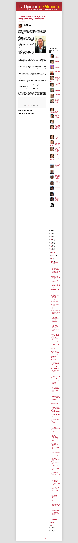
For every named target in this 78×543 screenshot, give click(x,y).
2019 (51, 242)
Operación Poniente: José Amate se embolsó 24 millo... (55, 508)
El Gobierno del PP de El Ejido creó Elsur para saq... (55, 496)
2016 (51, 246)
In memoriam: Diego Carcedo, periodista (57, 95)
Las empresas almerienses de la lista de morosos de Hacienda (57, 177)
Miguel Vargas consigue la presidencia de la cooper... (55, 478)
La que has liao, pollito (55, 354)
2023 (51, 236)
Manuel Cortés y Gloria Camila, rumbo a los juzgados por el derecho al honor (55, 128)
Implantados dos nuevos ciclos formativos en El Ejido (55, 307)
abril (52, 521)
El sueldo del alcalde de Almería (57, 171)
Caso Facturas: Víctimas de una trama (55, 488)
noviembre (53, 252)
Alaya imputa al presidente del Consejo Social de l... (55, 417)
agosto (52, 256)
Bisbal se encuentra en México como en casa (55, 401)
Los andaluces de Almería (55, 376)
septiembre (53, 255)
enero (52, 525)
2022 (51, 237)
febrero (52, 524)
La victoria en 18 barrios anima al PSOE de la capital (55, 302)
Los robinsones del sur (55, 419)
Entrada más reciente (21, 156)
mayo (52, 261)
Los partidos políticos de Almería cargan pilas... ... (55, 315)
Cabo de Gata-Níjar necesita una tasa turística (57, 101)
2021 (51, 239)
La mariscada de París (55, 470)
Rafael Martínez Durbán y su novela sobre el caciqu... (55, 374)
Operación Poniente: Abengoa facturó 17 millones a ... (55, 517)
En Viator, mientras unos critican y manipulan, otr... (55, 352)
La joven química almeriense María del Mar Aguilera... (55, 447)
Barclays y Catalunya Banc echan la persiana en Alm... (55, 466)
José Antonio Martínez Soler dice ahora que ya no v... (55, 335)
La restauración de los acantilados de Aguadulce (55, 481)
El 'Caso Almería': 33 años (55, 452)
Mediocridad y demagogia (55, 414)
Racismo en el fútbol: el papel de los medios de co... (55, 462)
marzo (52, 522)
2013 (51, 527)
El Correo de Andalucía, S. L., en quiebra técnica (57, 182)
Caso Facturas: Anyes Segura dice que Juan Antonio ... (55, 342)
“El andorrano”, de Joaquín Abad (57, 165)
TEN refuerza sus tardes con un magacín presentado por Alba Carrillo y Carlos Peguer (55, 79)
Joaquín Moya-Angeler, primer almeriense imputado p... (55, 394)
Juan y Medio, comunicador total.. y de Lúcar (55, 444)
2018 (51, 243)
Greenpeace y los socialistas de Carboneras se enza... (55, 436)
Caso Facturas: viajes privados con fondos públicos (55, 513)
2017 (51, 245)
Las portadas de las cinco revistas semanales (57, 56)
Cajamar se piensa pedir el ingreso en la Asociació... (55, 421)
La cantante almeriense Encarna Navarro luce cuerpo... (55, 439)
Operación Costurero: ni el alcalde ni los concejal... (55, 505)
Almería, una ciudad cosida (57, 61)
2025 (51, 233)
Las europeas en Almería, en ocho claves (55, 311)
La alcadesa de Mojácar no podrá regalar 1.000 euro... (55, 397)
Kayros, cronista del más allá (57, 193)
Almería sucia (53, 357)
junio (52, 259)
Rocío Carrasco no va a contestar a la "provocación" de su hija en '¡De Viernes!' (55, 150)
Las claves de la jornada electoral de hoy (55, 332)
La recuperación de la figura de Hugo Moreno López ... (55, 329)
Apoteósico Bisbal (54, 519)
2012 (51, 528)
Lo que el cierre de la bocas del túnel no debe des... (55, 459)
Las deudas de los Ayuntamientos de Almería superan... (54, 425)
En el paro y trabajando (55, 344)
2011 (51, 530)
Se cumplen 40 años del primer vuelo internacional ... (55, 296)
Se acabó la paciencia (55, 413)
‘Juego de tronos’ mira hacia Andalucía (55, 346)
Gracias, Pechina (54, 399)
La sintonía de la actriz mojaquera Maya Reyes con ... (55, 266)
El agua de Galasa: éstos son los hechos (57, 66)
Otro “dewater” (53, 356)
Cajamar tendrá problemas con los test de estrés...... (55, 318)
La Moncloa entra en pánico (57, 187)
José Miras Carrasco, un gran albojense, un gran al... (55, 338)
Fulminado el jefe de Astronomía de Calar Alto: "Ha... (55, 269)
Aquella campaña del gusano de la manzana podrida (55, 277)
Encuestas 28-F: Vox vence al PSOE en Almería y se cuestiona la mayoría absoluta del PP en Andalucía (55, 157)
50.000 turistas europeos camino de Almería (55, 272)
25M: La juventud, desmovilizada (54, 378)
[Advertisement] (32, 146)
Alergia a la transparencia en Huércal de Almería (55, 411)
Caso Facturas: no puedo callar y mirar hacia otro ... (55, 474)
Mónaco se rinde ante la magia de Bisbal (55, 294)
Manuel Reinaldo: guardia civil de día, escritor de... (55, 313)
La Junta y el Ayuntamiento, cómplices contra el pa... (55, 349)
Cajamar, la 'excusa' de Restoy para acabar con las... (55, 408)
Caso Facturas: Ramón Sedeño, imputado (55, 369)
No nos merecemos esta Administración (55, 503)
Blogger (45, 538)
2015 (51, 248)
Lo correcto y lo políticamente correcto (55, 428)
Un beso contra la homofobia (54, 383)
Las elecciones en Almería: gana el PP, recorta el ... (55, 326)
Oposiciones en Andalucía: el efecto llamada (57, 89)
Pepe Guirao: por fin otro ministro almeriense (57, 199)
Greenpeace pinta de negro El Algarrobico (55, 451)
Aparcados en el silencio (57, 84)
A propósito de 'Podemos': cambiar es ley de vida (55, 285)
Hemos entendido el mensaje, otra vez (54, 299)
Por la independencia (54, 472)
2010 (51, 531)
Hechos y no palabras (54, 403)
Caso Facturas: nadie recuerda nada (54, 366)
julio (52, 258)
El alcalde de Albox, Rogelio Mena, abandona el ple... (54, 499)
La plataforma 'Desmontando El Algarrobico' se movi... (55, 490)
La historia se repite (54, 442)
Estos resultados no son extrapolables (55, 321)
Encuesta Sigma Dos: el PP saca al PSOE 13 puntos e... (55, 388)
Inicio (33, 156)
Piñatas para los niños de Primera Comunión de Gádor (55, 430)
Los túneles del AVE (54, 455)
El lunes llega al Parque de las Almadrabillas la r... (55, 287)
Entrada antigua (43, 156)
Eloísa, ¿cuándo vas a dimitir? (57, 72)
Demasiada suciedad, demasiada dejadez (55, 381)
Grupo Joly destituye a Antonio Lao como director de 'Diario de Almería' (55, 143)
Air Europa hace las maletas (54, 263)
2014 (51, 249)
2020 (51, 240)
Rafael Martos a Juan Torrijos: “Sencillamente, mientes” (57, 204)
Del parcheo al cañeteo (55, 291)
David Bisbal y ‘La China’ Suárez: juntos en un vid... (55, 363)
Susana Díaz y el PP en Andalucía (55, 305)
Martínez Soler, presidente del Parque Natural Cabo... (55, 360)
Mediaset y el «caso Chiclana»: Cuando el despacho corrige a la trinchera (54, 110)
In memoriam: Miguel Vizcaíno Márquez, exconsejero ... (54, 280)
